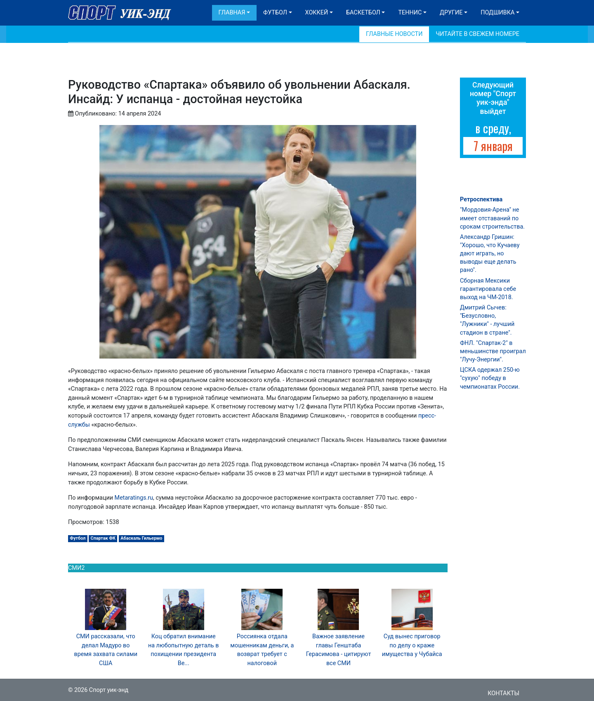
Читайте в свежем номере (477, 34)
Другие (451, 12)
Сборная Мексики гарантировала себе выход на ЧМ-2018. (488, 289)
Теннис (410, 12)
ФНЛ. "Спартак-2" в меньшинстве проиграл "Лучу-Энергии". (493, 351)
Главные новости (394, 34)
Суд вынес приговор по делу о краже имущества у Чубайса (412, 645)
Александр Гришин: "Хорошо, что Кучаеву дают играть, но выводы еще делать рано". (489, 254)
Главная (232, 12)
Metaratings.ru (134, 497)
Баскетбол (363, 12)
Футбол (275, 12)
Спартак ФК (103, 538)
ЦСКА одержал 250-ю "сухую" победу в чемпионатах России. (490, 378)
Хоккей (316, 12)
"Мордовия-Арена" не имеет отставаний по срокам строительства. (492, 218)
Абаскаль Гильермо (141, 538)
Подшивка (497, 12)
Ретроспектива (481, 199)
